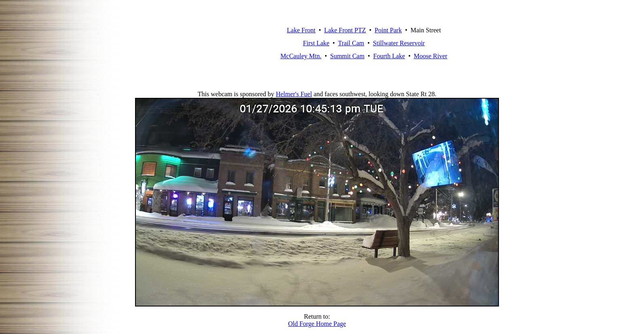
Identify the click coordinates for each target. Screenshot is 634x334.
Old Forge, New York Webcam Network (213, 43)
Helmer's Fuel (294, 94)
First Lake (316, 43)
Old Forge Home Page (317, 323)
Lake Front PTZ (345, 30)
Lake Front (301, 30)
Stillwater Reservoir (399, 43)
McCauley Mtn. (301, 56)
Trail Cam (351, 43)
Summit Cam (347, 56)
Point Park (388, 30)
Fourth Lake (389, 56)
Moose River (430, 56)
